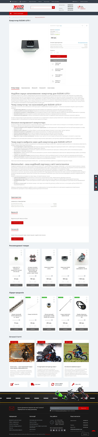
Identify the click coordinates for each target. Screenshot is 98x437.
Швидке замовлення (58, 60)
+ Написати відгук (17, 222)
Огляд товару (15, 88)
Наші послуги (46, 1)
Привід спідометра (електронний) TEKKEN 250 (81, 316)
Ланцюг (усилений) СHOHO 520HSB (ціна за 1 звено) (16, 316)
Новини (40, 1)
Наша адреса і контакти (58, 75)
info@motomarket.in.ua (76, 429)
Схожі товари (51, 88)
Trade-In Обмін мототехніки (59, 384)
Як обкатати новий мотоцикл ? (73, 366)
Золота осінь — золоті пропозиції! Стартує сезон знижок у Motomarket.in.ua (21, 367)
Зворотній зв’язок (32, 1)
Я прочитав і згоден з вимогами (63, 410)
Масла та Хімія (33, 422)
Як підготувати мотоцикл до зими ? (46, 366)
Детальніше (47, 434)
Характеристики (25, 88)
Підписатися (83, 408)
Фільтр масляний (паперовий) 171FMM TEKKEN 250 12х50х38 (49, 316)
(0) (60, 25)
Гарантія (17, 384)
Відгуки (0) (34, 88)
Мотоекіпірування (34, 424)
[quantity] (16, 282)
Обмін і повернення (14, 422)
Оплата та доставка (57, 81)
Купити (58, 56)
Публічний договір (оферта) (15, 430)
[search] (53, 7)
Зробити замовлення (82, 8)
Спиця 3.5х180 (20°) (32, 314)
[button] (23, 1)
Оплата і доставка (55, 1)
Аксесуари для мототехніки (36, 420)
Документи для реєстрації (59, 69)
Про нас (11, 428)
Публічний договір (58, 64)
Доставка (37, 384)
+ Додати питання (17, 239)
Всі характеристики (82, 42)
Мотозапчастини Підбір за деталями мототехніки (23, 17)
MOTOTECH (57, 29)
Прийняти (85, 434)
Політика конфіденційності (61, 410)
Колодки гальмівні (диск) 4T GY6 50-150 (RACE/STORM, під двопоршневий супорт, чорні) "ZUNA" (32, 270)
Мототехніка (32, 429)
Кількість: (52, 50)
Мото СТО (78, 384)
